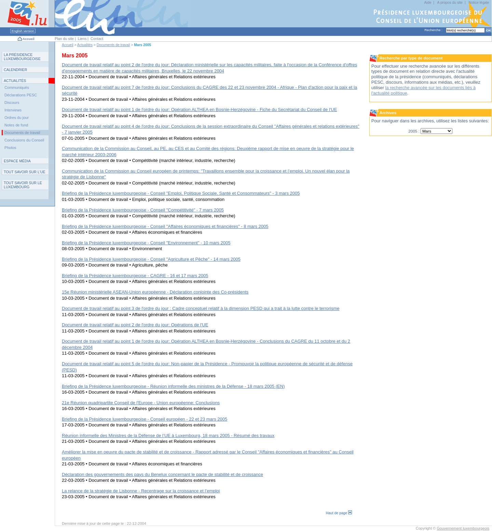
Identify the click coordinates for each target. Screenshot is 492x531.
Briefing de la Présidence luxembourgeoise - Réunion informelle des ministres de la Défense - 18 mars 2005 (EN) (173, 386)
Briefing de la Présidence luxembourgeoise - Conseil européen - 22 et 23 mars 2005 (144, 419)
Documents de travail (113, 45)
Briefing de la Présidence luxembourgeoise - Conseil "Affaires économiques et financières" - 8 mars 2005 (165, 226)
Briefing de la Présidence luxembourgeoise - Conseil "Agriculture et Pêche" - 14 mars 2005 (151, 259)
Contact (97, 39)
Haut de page (339, 513)
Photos (10, 148)
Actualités (85, 45)
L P (22, 57)
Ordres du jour (16, 117)
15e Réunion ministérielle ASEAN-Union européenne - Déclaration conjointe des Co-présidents (155, 292)
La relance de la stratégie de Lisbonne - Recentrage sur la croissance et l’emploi (141, 490)
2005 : (414, 131)
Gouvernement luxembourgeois (463, 528)
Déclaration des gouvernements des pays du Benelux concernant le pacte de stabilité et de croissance (162, 474)
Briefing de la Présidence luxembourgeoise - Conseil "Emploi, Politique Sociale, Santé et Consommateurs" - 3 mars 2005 (181, 193)
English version (23, 31)
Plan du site (64, 39)
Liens (82, 39)
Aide (427, 2)
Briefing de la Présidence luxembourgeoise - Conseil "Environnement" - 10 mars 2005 (146, 242)
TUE (24, 172)
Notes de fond (16, 125)
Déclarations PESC (20, 95)
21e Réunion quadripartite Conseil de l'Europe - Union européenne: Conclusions (141, 402)
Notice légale (478, 2)
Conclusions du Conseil (24, 140)
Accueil (29, 39)
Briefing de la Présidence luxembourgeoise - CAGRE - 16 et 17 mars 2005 (135, 275)
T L (23, 185)
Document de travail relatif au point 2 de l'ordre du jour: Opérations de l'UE (135, 324)
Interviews (13, 110)
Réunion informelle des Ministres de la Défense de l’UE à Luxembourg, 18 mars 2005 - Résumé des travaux (168, 435)
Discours (11, 102)
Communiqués (16, 87)
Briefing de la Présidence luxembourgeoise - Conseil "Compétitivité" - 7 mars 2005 (143, 210)
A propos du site (450, 2)
